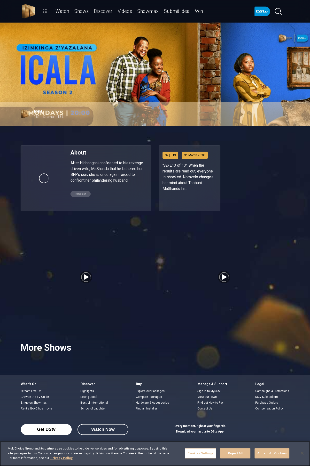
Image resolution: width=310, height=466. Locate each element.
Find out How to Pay (210, 402)
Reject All (235, 453)
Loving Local (88, 397)
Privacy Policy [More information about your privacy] (61, 458)
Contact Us (204, 408)
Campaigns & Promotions (272, 391)
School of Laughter (93, 408)
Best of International (94, 402)
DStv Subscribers (266, 397)
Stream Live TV (31, 391)
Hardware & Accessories (152, 402)
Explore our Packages (150, 391)
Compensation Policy (269, 408)
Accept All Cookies (272, 453)
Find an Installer (146, 408)
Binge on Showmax (33, 402)
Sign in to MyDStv (208, 391)
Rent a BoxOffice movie (36, 408)
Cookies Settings (200, 453)
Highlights (87, 391)
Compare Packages (149, 397)
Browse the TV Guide (35, 397)
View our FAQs (207, 397)
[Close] (302, 453)
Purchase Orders (266, 402)
